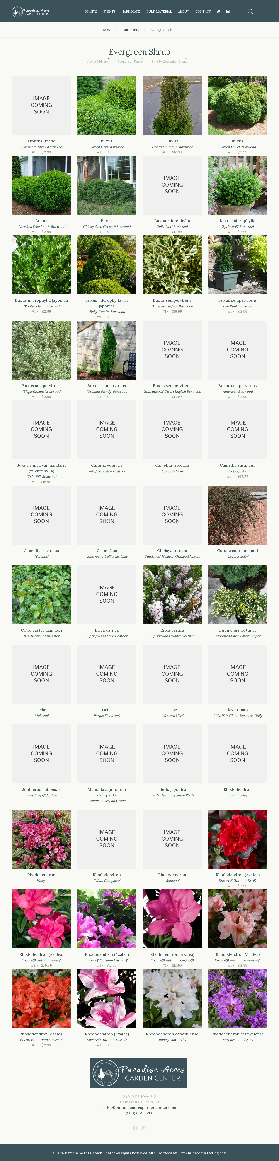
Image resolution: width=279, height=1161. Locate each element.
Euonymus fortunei (237, 630)
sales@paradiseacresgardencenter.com (139, 1107)
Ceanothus (107, 550)
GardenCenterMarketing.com (202, 1153)
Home (106, 30)
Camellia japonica (172, 465)
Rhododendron (238, 789)
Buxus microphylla (172, 220)
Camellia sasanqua (237, 465)
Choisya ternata (172, 550)
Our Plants (130, 30)
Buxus (107, 141)
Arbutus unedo (41, 141)
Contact (202, 12)
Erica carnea (107, 630)
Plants (90, 12)
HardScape (130, 12)
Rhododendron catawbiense (172, 1033)
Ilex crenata (237, 709)
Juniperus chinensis (41, 789)
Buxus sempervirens (172, 300)
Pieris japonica (172, 789)
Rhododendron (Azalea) (238, 874)
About (183, 12)
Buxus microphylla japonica (41, 300)
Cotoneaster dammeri (237, 550)
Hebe (41, 709)
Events (109, 12)
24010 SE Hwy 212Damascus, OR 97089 (139, 1104)
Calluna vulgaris (106, 465)
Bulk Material (158, 12)
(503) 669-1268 (139, 1112)
